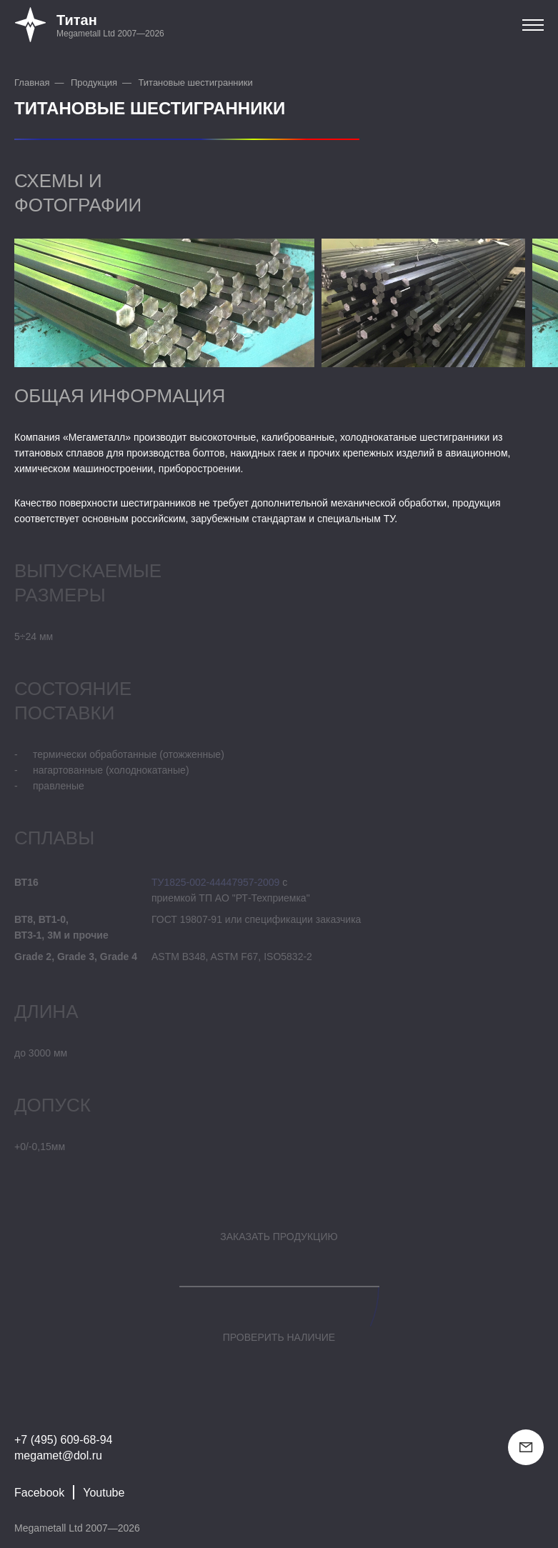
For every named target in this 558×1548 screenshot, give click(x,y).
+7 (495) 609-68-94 (63, 1440)
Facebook (39, 1493)
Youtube (103, 1493)
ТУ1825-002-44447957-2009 (215, 882)
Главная (31, 82)
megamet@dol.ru (58, 1455)
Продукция (94, 82)
